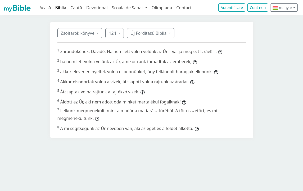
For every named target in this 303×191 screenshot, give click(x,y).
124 (113, 33)
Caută (76, 8)
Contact (184, 8)
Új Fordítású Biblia (149, 33)
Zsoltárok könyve (78, 33)
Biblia (60, 8)
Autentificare (232, 7)
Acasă (45, 8)
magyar (282, 7)
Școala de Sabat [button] (128, 8)
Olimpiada (162, 8)
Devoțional (97, 8)
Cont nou (258, 7)
